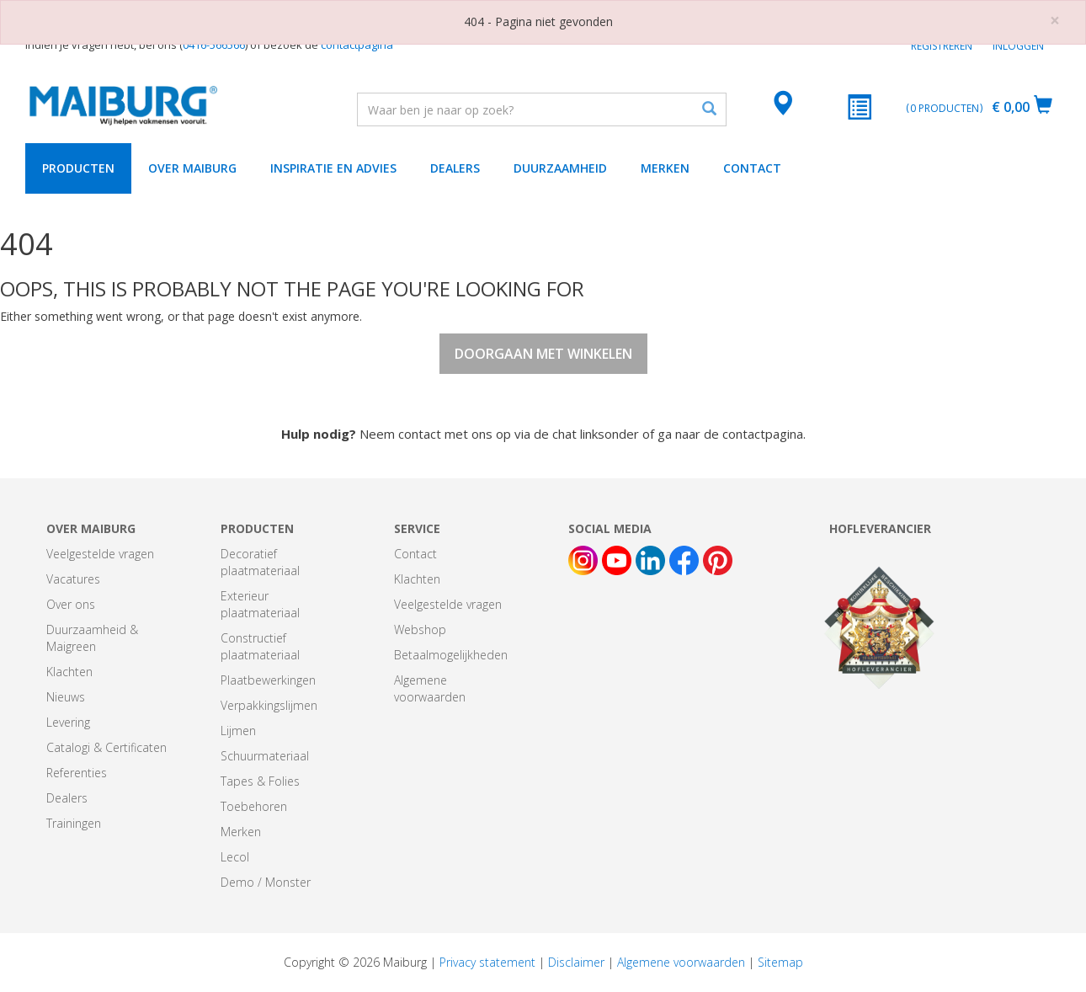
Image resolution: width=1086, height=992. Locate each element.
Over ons (70, 604)
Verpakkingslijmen (269, 705)
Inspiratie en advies (333, 168)
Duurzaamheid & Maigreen (92, 637)
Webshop (420, 629)
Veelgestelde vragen (100, 554)
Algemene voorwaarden (430, 688)
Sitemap (780, 962)
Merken (665, 168)
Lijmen (238, 731)
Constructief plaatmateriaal (260, 646)
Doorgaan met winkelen (543, 353)
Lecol (235, 857)
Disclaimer (576, 962)
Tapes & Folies (260, 781)
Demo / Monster (266, 882)
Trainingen (73, 823)
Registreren (941, 46)
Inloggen (1018, 46)
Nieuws (65, 697)
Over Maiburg (192, 168)
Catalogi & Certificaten (106, 747)
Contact (752, 168)
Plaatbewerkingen (268, 680)
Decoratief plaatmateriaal (260, 562)
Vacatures (73, 579)
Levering (68, 722)
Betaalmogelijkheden (451, 655)
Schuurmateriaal (265, 756)
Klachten (69, 672)
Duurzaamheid (560, 168)
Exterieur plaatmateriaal (260, 604)
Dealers (455, 168)
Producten (78, 168)
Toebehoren (254, 806)
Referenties (76, 773)
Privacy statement (487, 962)
